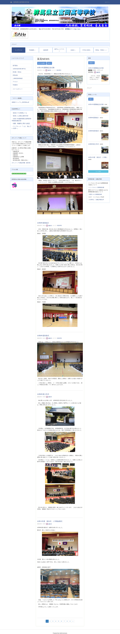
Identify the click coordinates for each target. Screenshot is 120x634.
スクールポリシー (18, 89)
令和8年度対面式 (43, 335)
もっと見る (98, 171)
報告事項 (59, 70)
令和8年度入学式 (43, 394)
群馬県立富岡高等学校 (21, 2)
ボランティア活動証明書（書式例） (21, 162)
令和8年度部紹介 (43, 223)
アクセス (15, 81)
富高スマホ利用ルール (20, 113)
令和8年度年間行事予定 (19, 68)
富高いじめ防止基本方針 (20, 116)
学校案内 (15, 85)
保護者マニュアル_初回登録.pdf (20, 102)
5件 (49, 63)
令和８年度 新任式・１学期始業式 (49, 521)
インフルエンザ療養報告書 (96, 187)
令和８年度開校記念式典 (45, 68)
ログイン (107, 2)
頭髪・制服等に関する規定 (21, 123)
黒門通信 (15, 65)
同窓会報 (15, 75)
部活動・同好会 (17, 72)
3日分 (91, 62)
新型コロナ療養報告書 (95, 194)
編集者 (48, 70)
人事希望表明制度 (18, 78)
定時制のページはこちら (72, 29)
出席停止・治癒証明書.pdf (96, 199)
